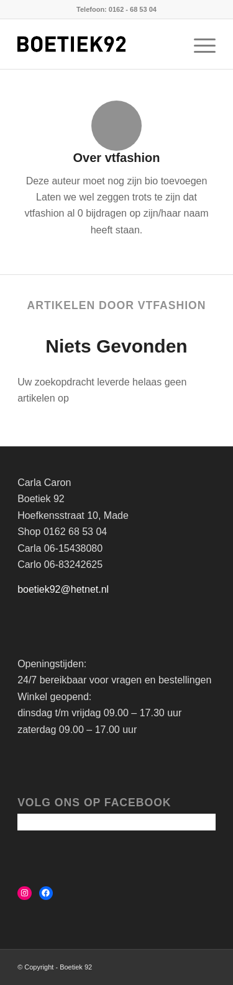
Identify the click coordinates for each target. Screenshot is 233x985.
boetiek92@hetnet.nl (63, 589)
